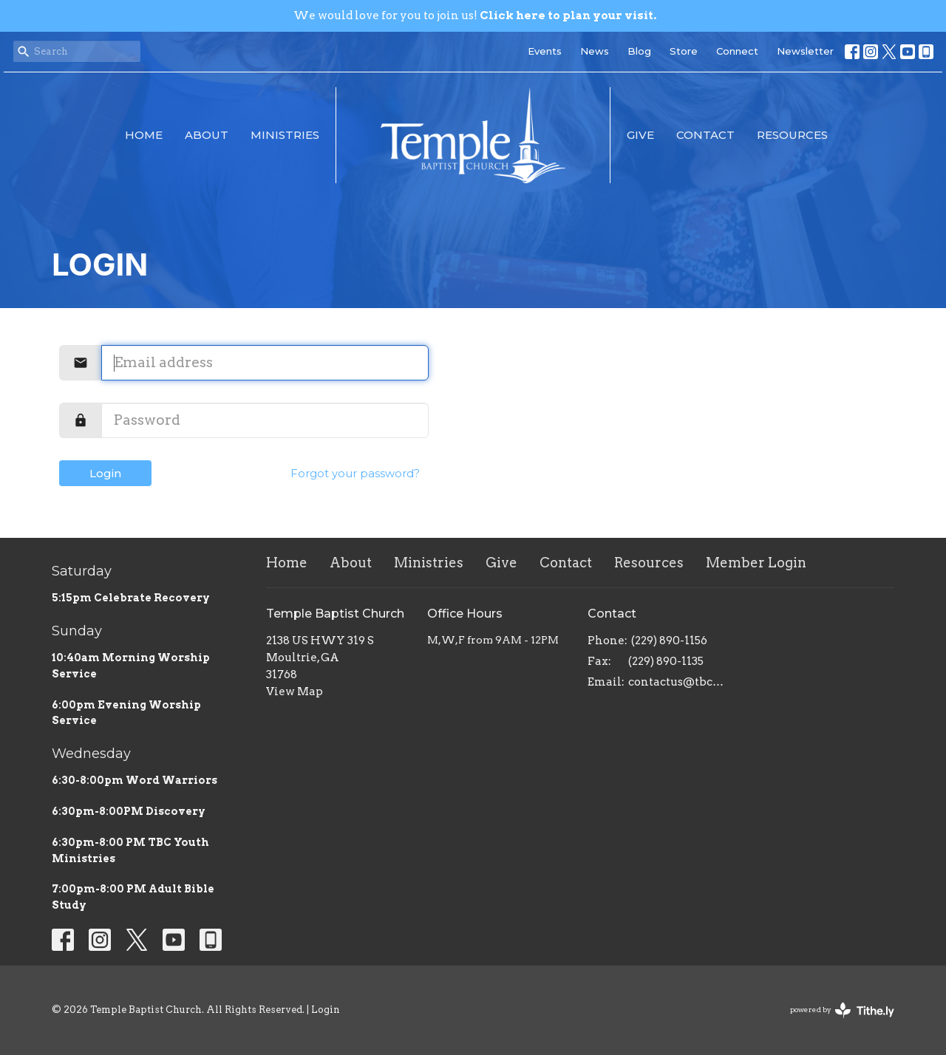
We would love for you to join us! (474, 15)
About (206, 135)
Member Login (756, 562)
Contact (705, 135)
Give (640, 135)
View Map (294, 691)
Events (545, 51)
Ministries (285, 135)
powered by (842, 1010)
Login (105, 473)
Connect (737, 51)
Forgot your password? (355, 473)
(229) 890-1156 (669, 640)
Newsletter (805, 51)
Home (144, 135)
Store (684, 51)
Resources (792, 135)
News (594, 51)
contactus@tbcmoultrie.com (681, 682)
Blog (639, 51)
